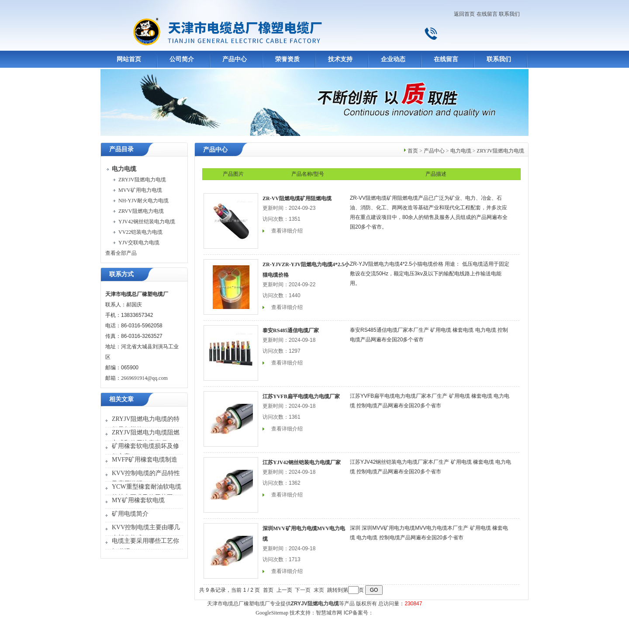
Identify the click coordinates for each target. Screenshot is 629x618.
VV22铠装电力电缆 (140, 232)
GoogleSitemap (272, 613)
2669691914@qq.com (144, 378)
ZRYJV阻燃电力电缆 (142, 180)
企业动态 (393, 59)
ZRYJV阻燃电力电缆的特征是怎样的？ (146, 424)
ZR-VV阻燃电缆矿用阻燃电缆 (297, 198)
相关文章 (121, 399)
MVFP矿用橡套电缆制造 (144, 459)
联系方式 (121, 274)
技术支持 (340, 59)
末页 (319, 590)
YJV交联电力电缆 (138, 243)
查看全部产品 (121, 253)
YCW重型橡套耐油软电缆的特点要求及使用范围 (146, 491)
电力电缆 (460, 151)
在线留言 (487, 14)
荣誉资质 (287, 59)
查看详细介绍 (287, 231)
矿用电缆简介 (130, 513)
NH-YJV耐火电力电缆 (143, 201)
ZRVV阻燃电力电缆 (141, 211)
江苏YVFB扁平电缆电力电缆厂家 (301, 396)
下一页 (303, 590)
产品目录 (121, 149)
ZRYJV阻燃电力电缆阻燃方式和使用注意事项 (146, 437)
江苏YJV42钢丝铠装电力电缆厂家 (302, 462)
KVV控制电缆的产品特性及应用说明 (146, 478)
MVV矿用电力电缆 (140, 190)
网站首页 (129, 59)
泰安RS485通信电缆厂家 (291, 330)
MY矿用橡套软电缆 (138, 500)
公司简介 (181, 59)
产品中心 (234, 59)
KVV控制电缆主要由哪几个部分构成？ (146, 532)
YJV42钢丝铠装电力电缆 (146, 222)
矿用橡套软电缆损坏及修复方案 (145, 451)
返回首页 (464, 14)
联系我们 (509, 14)
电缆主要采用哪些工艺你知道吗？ (145, 546)
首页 (413, 151)
